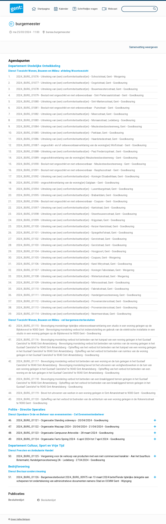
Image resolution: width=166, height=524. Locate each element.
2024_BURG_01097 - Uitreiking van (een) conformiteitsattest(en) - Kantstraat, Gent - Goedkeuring (70, 207)
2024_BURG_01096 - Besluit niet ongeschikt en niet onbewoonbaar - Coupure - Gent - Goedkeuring (71, 201)
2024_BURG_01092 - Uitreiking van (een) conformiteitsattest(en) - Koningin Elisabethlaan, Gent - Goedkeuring (77, 176)
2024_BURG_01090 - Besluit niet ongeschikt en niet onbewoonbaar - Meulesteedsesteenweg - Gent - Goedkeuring (81, 163)
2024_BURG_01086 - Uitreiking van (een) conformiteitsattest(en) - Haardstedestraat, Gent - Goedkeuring (75, 139)
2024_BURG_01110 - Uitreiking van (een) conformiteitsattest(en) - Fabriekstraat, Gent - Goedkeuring (72, 288)
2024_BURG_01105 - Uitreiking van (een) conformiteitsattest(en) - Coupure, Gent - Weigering (68, 257)
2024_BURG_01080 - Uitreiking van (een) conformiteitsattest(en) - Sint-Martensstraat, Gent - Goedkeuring (75, 101)
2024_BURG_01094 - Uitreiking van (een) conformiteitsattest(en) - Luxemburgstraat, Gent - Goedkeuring (74, 188)
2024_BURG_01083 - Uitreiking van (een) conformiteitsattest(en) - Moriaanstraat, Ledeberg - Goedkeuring (75, 120)
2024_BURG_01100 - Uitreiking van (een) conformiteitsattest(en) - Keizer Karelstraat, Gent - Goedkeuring (75, 226)
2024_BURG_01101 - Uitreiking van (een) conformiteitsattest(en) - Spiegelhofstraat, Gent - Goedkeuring (74, 232)
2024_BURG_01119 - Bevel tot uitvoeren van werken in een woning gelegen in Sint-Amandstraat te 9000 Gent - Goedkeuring (85, 393)
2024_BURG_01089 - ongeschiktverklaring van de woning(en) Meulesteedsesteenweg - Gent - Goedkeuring (76, 157)
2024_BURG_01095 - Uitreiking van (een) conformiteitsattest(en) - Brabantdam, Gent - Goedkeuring (71, 195)
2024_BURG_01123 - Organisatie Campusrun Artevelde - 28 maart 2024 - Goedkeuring (64, 432)
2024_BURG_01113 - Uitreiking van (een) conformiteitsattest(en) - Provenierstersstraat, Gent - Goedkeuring (76, 307)
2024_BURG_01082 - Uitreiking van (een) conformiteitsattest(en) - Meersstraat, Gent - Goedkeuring (72, 114)
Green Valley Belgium (20, 519)
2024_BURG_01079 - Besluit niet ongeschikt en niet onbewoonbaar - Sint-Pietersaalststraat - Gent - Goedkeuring (80, 95)
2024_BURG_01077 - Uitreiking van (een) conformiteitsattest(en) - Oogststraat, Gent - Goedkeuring (71, 82)
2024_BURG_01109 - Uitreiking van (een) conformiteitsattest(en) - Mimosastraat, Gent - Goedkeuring (73, 282)
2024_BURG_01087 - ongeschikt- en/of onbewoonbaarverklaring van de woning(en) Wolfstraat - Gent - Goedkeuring (81, 145)
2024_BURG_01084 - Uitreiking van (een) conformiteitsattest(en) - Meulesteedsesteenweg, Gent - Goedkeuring (79, 126)
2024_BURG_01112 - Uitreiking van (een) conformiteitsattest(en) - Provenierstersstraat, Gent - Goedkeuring (76, 301)
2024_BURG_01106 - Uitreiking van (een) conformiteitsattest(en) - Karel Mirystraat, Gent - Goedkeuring (74, 263)
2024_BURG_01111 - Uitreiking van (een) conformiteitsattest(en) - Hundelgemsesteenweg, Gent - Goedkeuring (78, 295)
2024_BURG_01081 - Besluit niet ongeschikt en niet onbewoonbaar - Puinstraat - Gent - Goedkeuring (72, 107)
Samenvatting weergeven (143, 47)
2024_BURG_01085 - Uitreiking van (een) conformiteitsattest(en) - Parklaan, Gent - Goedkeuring (70, 132)
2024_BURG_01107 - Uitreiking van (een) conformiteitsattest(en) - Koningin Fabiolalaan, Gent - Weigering (75, 270)
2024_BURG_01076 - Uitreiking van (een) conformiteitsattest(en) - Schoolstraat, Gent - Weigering (70, 76)
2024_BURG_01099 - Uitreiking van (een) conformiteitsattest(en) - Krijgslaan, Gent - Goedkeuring (70, 220)
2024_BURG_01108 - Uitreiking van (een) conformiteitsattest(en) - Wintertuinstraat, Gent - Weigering (72, 276)
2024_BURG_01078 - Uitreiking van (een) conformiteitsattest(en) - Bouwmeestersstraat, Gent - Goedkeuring (77, 89)
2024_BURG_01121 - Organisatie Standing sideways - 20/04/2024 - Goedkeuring (62, 420)
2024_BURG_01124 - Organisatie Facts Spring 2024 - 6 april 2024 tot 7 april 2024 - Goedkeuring (70, 439)
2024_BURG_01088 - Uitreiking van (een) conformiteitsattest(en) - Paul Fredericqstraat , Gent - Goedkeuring (76, 151)
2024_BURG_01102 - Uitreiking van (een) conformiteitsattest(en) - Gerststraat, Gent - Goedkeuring (71, 238)
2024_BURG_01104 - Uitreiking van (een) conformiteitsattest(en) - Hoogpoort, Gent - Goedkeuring (71, 251)
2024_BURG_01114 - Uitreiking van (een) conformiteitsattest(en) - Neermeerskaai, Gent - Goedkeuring (73, 313)
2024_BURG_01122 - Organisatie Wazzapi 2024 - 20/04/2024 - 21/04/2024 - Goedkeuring (67, 426)
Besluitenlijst (48, 500)
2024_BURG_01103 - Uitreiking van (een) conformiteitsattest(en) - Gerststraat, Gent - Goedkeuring (71, 245)
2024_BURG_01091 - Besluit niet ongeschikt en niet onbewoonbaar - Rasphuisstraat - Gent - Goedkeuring (75, 170)
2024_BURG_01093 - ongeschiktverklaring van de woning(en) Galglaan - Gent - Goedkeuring (67, 182)
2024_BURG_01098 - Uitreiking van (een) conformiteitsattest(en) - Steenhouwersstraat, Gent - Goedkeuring (76, 213)
